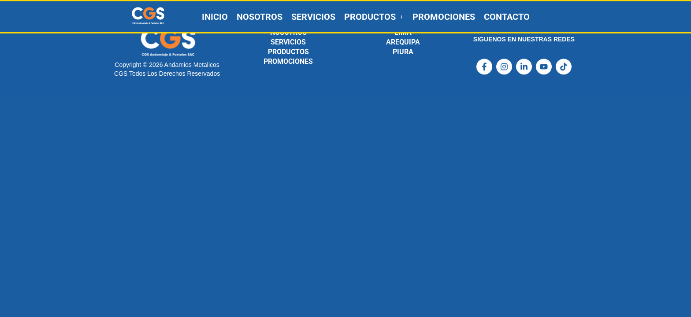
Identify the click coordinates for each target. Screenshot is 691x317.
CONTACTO (507, 16)
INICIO (215, 16)
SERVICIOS (313, 16)
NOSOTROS (259, 16)
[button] (374, 17)
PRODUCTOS (374, 16)
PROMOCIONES (443, 16)
